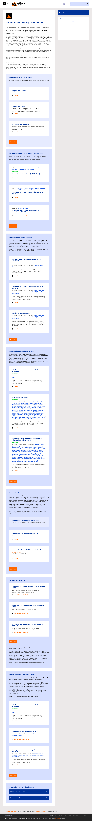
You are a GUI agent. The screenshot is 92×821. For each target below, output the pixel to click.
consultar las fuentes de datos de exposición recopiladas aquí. (32, 662)
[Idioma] (64, 4)
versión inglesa (57, 818)
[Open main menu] (4, 3)
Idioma (66, 3)
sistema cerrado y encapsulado (34, 242)
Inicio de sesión (83, 815)
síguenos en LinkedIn (41, 811)
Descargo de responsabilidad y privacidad (71, 815)
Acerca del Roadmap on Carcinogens (56, 815)
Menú (8, 3)
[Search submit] (87, 4)
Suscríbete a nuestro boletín (11, 811)
